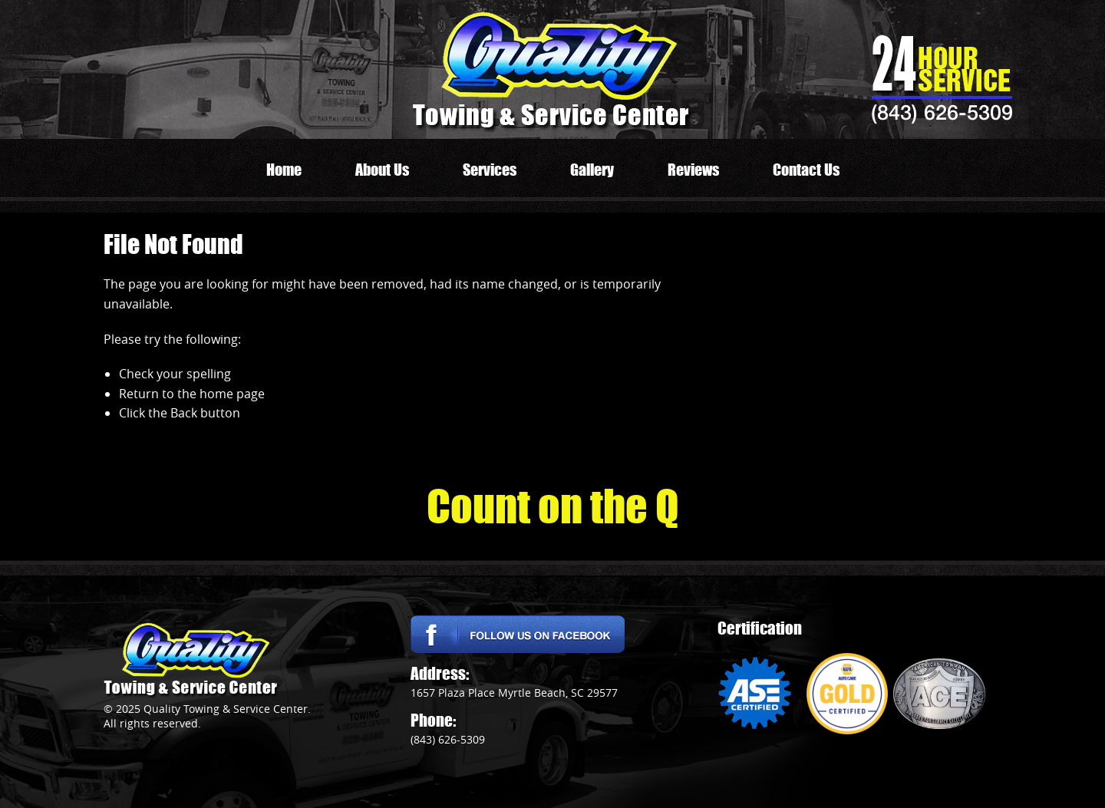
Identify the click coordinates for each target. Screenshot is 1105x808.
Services (489, 169)
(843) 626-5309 (942, 112)
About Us (382, 169)
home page (232, 393)
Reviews (693, 169)
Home (284, 169)
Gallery (592, 169)
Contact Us (806, 169)
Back (183, 412)
